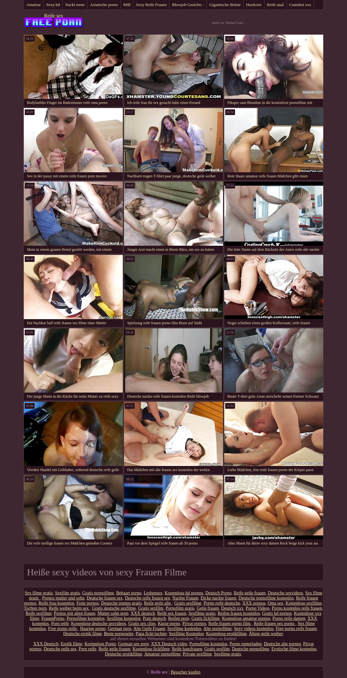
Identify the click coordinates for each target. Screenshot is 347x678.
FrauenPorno (53, 618)
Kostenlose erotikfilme (226, 633)
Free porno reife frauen (296, 628)
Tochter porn (35, 608)
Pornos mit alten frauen (74, 613)
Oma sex (275, 603)
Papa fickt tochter (151, 633)
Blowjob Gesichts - (188, 4)
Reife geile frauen (249, 593)
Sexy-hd (53, 4)
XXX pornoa (253, 603)
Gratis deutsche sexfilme (114, 608)
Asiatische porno (104, 4)
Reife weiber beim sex (69, 608)
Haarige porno (92, 628)
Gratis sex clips (141, 623)
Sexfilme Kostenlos (186, 633)
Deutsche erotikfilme (123, 654)
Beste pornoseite (119, 633)
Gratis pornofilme (98, 593)
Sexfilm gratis (67, 593)
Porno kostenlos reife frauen (297, 608)
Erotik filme (71, 643)
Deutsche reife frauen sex (147, 598)
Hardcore (253, 4)
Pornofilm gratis (180, 608)
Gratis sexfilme (187, 603)
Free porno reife (63, 628)
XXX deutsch (143, 613)
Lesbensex (153, 593)
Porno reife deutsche (222, 603)
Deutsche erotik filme (82, 633)
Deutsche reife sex (60, 649)
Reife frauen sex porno (274, 623)
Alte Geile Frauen (149, 628)
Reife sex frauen (171, 613)
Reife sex (53, 15)
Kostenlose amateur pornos (246, 618)
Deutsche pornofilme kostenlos (266, 598)
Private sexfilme (197, 654)
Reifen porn (178, 618)
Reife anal (275, 4)
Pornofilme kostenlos (85, 618)
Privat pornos (194, 623)
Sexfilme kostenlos (124, 618)
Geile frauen (208, 608)
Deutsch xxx (232, 608)
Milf (127, 4)
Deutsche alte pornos (282, 643)
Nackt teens (75, 4)
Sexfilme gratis (201, 613)
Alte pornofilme (217, 628)
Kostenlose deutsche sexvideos (98, 623)
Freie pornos (87, 603)
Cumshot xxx (300, 4)
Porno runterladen (246, 643)
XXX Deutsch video (169, 643)
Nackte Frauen (185, 598)
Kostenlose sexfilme (303, 603)
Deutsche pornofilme (250, 649)
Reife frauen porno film (230, 623)
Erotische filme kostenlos (294, 649)
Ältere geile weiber (266, 633)
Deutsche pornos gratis (121, 603)
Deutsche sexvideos (285, 593)
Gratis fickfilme (206, 618)
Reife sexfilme (39, 613)
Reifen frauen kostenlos (239, 613)
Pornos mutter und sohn (63, 598)
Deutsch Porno (218, 593)
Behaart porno (128, 593)
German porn (119, 628)
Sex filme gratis (39, 593)
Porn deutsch (154, 618)
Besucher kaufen (185, 672)
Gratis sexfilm (150, 608)
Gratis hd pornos (276, 613)
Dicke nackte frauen (218, 598)
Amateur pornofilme (162, 654)
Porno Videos (258, 608)
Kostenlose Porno (100, 643)
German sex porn (133, 643)
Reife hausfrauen (187, 649)
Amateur (33, 4)
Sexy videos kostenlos (253, 628)
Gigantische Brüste (225, 4)
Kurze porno (169, 623)
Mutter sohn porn (113, 613)
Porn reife (60, 623)
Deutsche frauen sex (105, 598)
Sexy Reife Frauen (151, 4)
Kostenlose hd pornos (184, 593)
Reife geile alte (158, 603)
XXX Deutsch (46, 643)
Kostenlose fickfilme (151, 649)
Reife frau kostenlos (56, 603)
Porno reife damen (288, 618)
